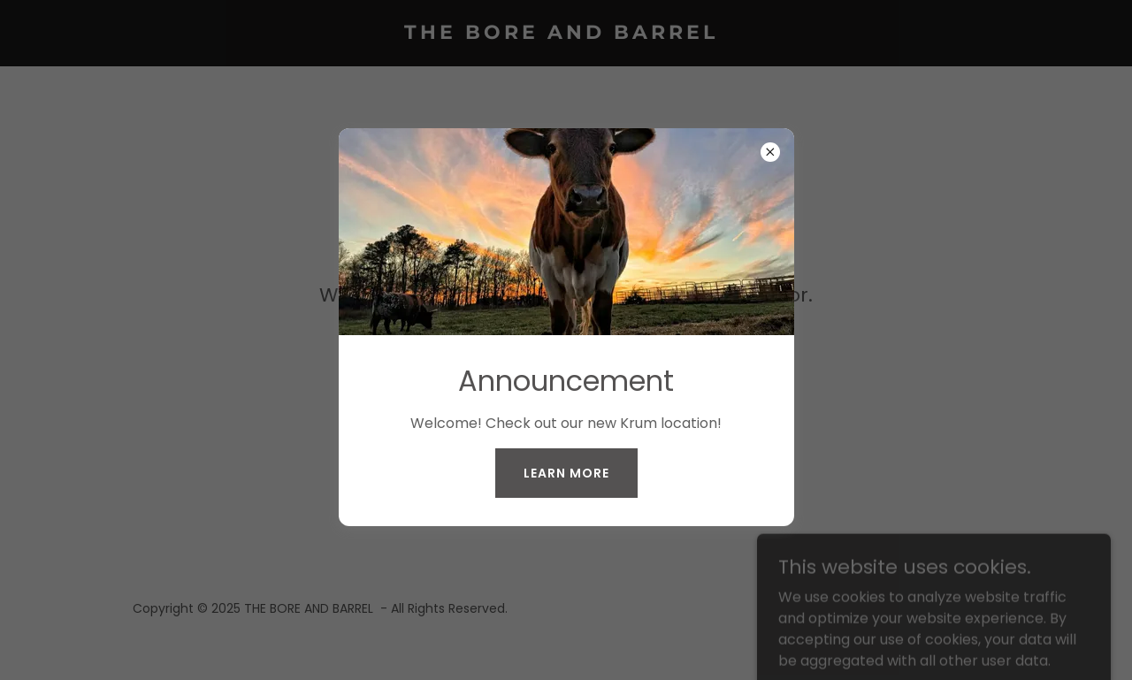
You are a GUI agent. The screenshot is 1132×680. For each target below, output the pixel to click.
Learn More (566, 473)
